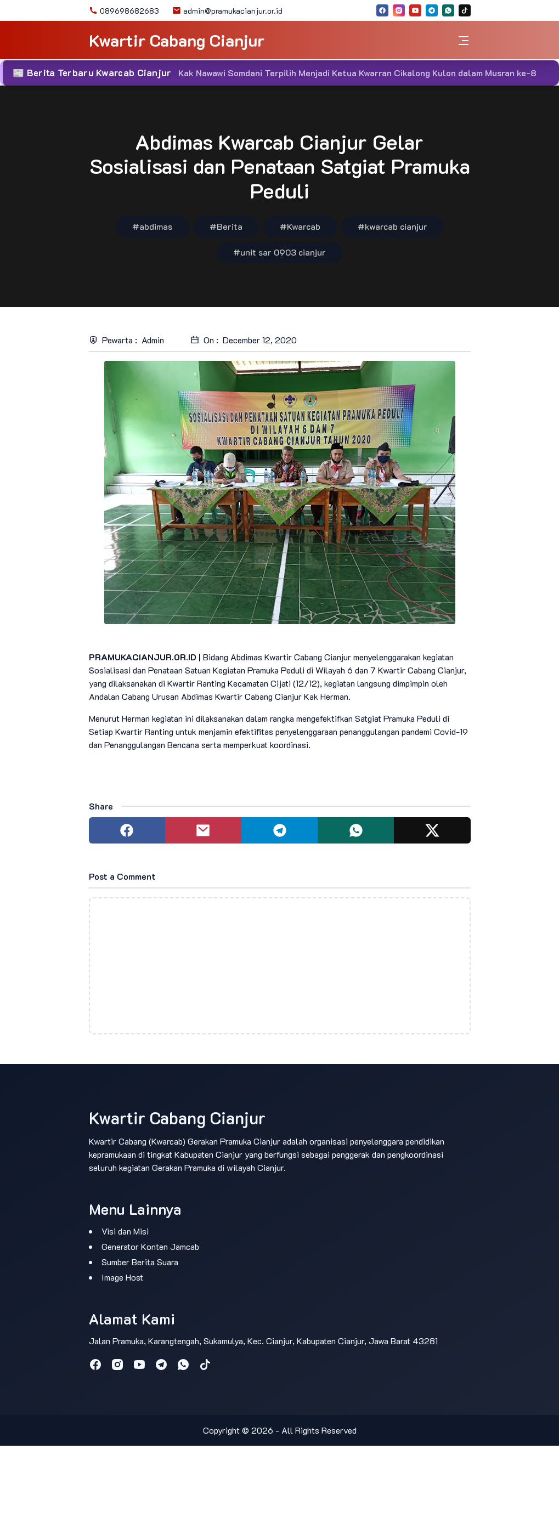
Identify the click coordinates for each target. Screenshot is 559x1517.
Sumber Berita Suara (139, 1261)
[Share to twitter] (432, 830)
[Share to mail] (203, 830)
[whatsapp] (448, 10)
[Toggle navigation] (463, 40)
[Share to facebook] (127, 830)
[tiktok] (465, 10)
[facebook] (382, 10)
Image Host (122, 1277)
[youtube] (415, 10)
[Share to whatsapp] (356, 830)
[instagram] (399, 10)
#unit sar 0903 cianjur (279, 252)
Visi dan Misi (125, 1231)
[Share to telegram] (279, 830)
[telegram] (432, 10)
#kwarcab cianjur (392, 226)
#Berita (226, 226)
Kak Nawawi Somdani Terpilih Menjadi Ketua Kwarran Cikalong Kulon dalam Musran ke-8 (357, 72)
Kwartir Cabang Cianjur (176, 40)
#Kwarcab (300, 226)
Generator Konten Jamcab (150, 1246)
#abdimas (152, 226)
